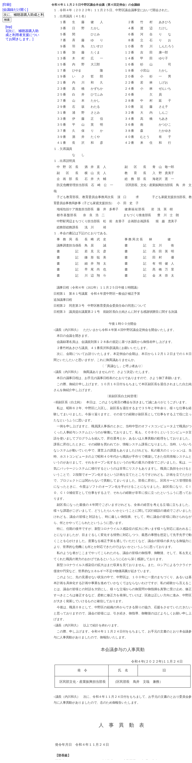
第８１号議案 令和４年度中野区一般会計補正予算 (103, 293)
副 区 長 (138, 167)
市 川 (146, 46)
